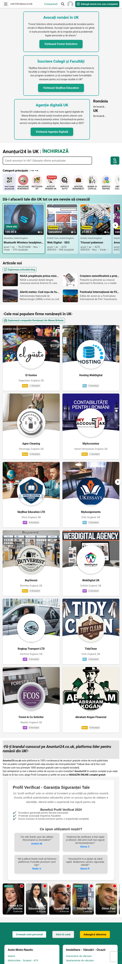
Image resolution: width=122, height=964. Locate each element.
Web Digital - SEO (58, 242)
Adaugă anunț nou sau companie (97, 4)
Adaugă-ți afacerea (95, 731)
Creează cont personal (29, 731)
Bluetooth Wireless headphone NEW (24, 242)
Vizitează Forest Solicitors (61, 44)
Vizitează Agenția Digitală (52, 131)
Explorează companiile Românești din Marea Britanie (34, 320)
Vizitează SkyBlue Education (61, 87)
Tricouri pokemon (91, 242)
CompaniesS (51, 4)
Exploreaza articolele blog (19, 269)
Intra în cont (63, 731)
